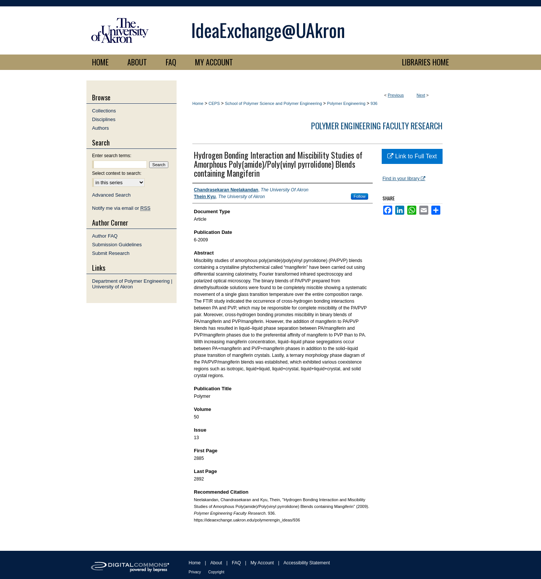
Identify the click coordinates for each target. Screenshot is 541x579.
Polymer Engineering (346, 103)
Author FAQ (105, 236)
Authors (100, 128)
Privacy (195, 572)
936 (373, 103)
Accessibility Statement (307, 562)
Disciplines (103, 119)
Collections (104, 111)
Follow (360, 196)
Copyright (216, 572)
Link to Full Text (412, 156)
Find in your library (403, 178)
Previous (396, 95)
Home (197, 103)
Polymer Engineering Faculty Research (377, 126)
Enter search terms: (111, 155)
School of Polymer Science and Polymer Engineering (273, 103)
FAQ (236, 562)
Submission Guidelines (117, 244)
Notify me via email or (121, 208)
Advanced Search (111, 195)
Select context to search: (116, 173)
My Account (262, 562)
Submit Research (111, 253)
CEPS (214, 103)
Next (421, 95)
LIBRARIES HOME (425, 62)
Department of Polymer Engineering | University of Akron (132, 284)
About (216, 562)
